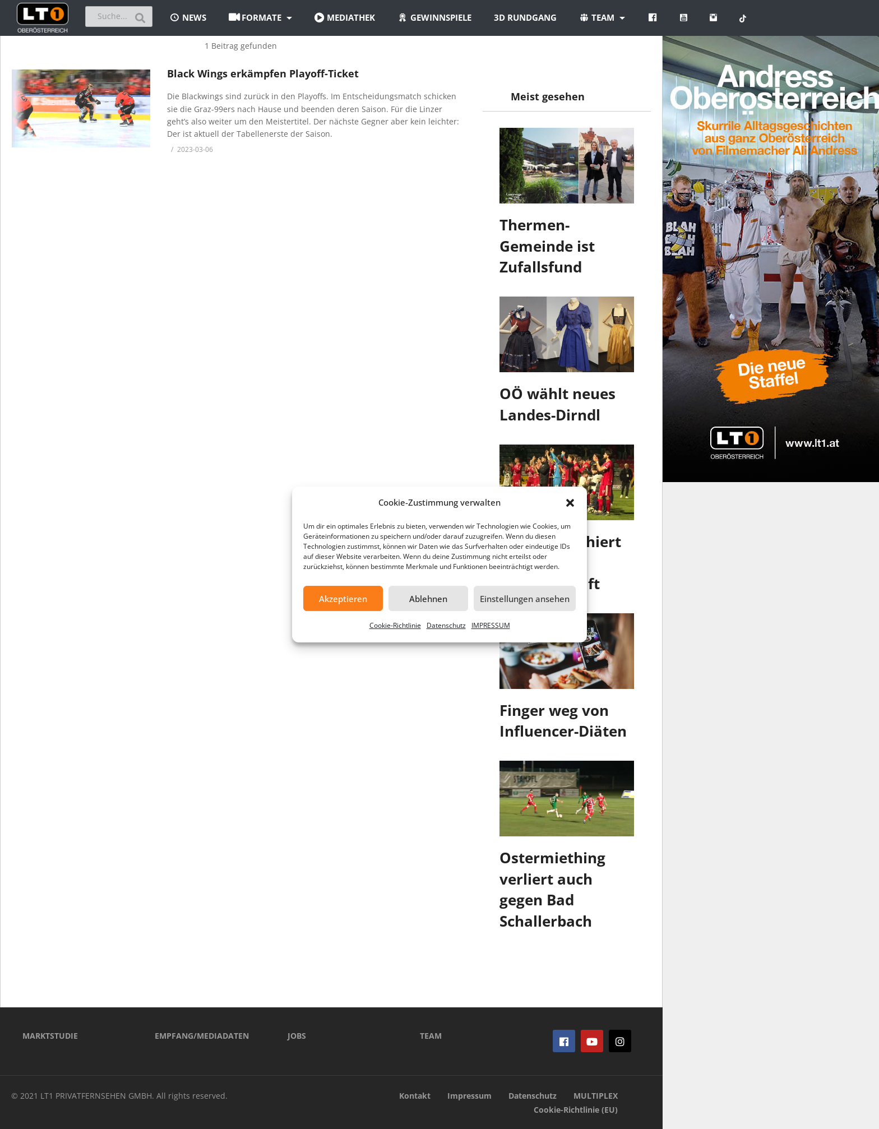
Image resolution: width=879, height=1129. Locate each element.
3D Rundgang (525, 17)
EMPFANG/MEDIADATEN (202, 1035)
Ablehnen (428, 598)
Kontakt (415, 1095)
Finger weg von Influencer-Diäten (563, 721)
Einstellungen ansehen (525, 598)
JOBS (297, 1035)
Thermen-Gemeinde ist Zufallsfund (547, 246)
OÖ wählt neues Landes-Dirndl (557, 404)
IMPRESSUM (490, 625)
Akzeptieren (343, 598)
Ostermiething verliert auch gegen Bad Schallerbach (552, 889)
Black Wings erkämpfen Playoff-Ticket (263, 73)
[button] (570, 502)
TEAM (431, 1035)
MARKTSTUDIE (50, 1035)
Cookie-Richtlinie (395, 625)
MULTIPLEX (595, 1095)
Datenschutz (446, 625)
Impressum (469, 1095)
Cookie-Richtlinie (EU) (576, 1109)
